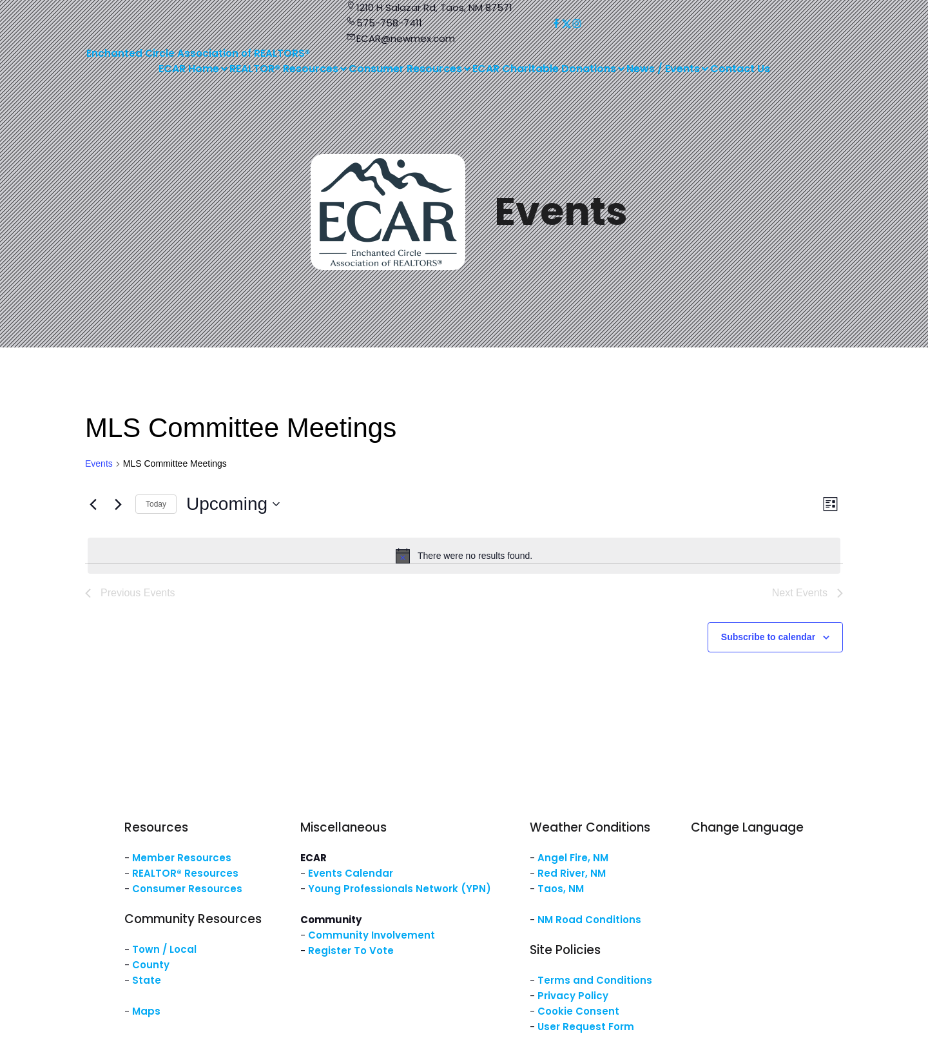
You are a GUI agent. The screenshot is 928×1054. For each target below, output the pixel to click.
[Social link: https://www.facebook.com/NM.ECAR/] (556, 23)
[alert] (464, 556)
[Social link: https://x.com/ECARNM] (566, 23)
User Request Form (585, 1026)
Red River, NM (571, 873)
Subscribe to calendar (768, 637)
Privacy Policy (572, 995)
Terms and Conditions (594, 980)
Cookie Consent (578, 1011)
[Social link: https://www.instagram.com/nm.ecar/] (577, 23)
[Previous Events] (93, 504)
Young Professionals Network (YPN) (399, 888)
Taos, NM (560, 888)
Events (99, 463)
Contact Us (740, 68)
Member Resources (181, 857)
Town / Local (164, 949)
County (150, 964)
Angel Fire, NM (572, 857)
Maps (146, 1011)
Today (156, 504)
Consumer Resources (187, 888)
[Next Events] (118, 504)
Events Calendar (350, 873)
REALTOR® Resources (185, 873)
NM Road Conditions (589, 919)
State (146, 980)
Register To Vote (351, 950)
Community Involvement (371, 935)
